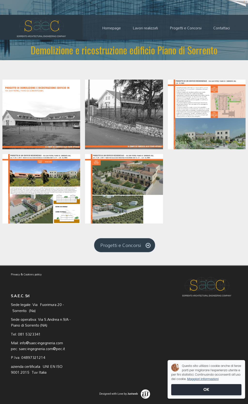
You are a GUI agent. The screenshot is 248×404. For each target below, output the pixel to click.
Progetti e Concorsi (186, 28)
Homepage (111, 28)
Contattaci (221, 28)
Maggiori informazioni (203, 379)
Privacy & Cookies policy (26, 274)
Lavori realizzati (145, 28)
